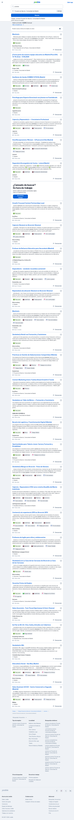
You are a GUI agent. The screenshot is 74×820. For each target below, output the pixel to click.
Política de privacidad (54, 806)
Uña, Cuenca (32, 731)
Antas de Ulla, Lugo (34, 742)
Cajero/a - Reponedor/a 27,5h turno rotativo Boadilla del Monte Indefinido (34, 490)
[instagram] (61, 790)
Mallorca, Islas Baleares (35, 725)
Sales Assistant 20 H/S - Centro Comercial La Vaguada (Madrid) (32, 690)
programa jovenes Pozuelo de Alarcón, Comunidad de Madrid (52, 765)
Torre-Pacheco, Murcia (34, 738)
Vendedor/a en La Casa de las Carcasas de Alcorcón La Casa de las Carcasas (34, 563)
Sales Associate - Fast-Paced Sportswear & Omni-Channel (33, 610)
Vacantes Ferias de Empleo (22, 585)
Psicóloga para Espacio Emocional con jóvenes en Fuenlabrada (34, 97)
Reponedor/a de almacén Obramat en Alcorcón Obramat (32, 292)
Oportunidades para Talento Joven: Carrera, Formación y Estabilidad (32, 447)
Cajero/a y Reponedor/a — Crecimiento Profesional (30, 119)
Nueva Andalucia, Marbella (35, 747)
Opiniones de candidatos (8, 811)
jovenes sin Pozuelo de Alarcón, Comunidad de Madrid (51, 754)
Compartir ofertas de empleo (32, 801)
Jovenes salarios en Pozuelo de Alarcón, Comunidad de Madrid (19, 780)
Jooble (11, 817)
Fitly (50, 813)
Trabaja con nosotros (7, 813)
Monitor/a (15, 34)
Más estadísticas (18, 25)
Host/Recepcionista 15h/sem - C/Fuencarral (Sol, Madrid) (32, 140)
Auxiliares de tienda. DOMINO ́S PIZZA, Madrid (28, 77)
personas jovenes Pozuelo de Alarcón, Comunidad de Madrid (52, 760)
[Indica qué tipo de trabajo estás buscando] (37, 6)
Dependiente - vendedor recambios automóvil (28, 270)
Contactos (5, 804)
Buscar (37, 15)
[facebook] (56, 790)
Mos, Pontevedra (33, 740)
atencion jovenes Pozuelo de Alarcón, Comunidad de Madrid (52, 737)
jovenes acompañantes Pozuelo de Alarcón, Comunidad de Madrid (51, 743)
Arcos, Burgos (32, 735)
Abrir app (70, 2)
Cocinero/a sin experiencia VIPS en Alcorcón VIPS (30, 514)
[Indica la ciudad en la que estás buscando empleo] (37, 11)
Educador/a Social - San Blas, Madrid (25, 665)
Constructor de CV (53, 811)
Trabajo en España (53, 801)
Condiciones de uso (54, 804)
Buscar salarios (52, 808)
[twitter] (66, 790)
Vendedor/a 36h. (18, 647)
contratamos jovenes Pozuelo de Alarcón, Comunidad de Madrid (50, 732)
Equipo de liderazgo (7, 806)
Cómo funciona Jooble (8, 808)
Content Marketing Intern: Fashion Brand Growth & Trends (33, 381)
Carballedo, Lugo (33, 733)
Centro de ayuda (6, 801)
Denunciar (57, 50)
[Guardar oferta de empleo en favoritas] (61, 34)
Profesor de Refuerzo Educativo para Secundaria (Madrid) (33, 250)
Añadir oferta (28, 799)
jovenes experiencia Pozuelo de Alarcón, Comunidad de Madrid (52, 748)
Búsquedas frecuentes (20, 719)
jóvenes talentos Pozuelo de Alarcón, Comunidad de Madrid (52, 771)
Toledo (30, 745)
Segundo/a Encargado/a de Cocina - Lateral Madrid (30, 163)
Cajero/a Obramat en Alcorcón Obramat (26, 227)
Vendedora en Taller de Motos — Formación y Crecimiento (33, 402)
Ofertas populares (33, 779)
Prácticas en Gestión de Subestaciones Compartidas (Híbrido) (34, 356)
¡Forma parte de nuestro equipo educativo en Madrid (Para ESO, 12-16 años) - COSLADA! (35, 56)
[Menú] (2, 2)
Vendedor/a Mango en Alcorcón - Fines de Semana (30, 468)
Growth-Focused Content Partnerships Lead (28, 205)
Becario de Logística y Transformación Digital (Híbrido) (32, 424)
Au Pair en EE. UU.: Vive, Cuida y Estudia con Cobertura (31, 626)
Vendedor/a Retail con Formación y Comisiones (29, 336)
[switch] (60, 28)
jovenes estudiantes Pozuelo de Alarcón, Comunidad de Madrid (52, 726)
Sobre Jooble (5, 799)
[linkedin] (70, 790)
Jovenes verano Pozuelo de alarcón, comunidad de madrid (19, 726)
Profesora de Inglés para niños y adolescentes (29, 539)
